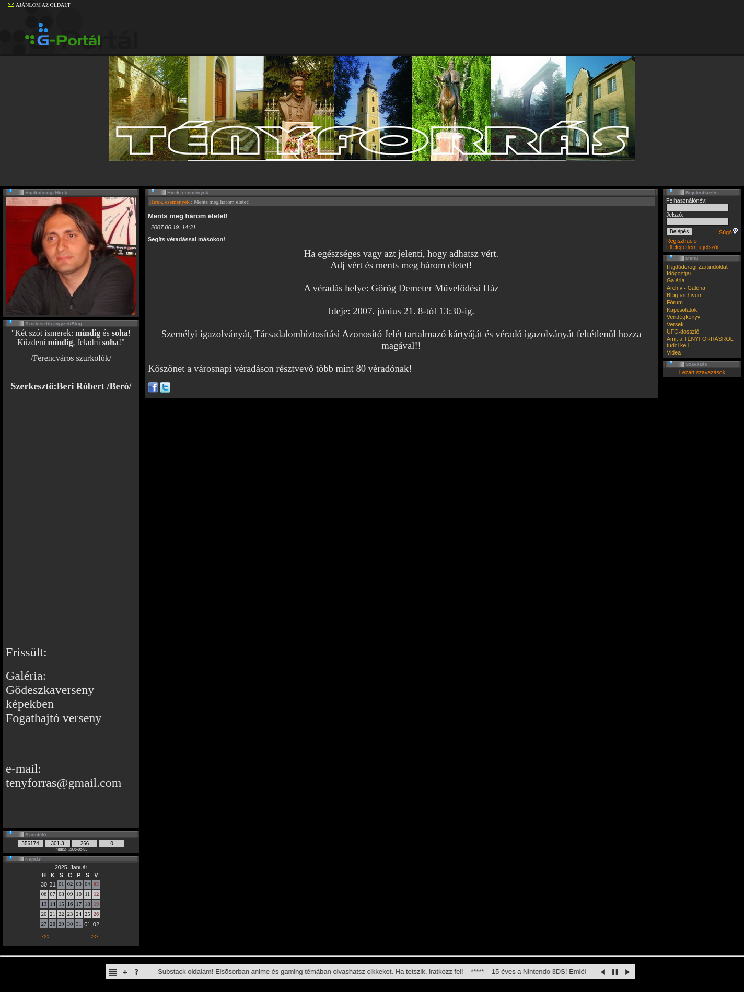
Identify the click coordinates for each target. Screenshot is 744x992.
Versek (675, 324)
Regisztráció (681, 241)
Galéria (675, 280)
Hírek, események (169, 202)
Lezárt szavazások (702, 372)
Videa (674, 352)
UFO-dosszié (683, 331)
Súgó (728, 232)
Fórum (675, 302)
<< (45, 936)
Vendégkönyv (683, 317)
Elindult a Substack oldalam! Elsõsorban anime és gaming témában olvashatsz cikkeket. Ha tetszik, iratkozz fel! (302, 971)
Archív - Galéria (686, 288)
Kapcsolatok (682, 309)
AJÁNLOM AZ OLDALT (39, 5)
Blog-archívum (685, 295)
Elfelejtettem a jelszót (692, 247)
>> (94, 936)
